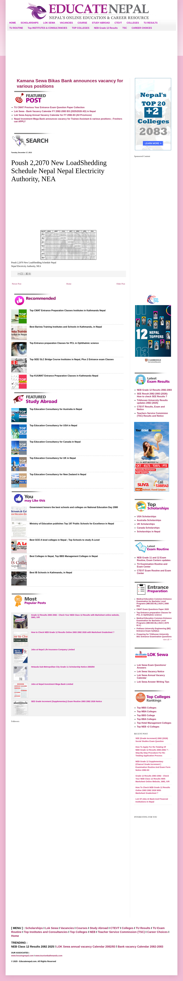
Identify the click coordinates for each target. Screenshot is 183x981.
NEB (93, 931)
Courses (81, 928)
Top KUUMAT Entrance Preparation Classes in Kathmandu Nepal (64, 376)
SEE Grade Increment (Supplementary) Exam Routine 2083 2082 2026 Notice (66, 701)
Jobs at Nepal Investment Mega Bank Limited (52, 684)
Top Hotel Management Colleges (154, 723)
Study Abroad (99, 928)
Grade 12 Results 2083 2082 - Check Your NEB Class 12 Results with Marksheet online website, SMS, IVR (75, 616)
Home (68, 284)
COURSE (82, 23)
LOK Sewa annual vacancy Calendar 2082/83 (85, 946)
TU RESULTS (150, 23)
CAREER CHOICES (142, 28)
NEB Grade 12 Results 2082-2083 (154, 390)
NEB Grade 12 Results (106, 28)
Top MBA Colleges (146, 711)
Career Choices (157, 931)
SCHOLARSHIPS (29, 23)
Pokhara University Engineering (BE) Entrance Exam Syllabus (154, 629)
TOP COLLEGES (80, 28)
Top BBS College (146, 715)
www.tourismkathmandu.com (48, 956)
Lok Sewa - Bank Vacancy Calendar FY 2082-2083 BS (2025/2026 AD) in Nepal (55, 111)
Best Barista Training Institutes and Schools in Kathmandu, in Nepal (66, 327)
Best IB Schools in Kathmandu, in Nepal (51, 572)
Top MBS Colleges (146, 708)
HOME (12, 23)
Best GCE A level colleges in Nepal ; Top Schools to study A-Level (65, 540)
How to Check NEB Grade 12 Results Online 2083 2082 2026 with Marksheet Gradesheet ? (72, 632)
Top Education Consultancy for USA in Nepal (53, 425)
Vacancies (67, 928)
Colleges (127, 928)
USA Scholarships (146, 516)
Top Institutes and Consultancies (46, 931)
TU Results (143, 928)
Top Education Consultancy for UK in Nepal (53, 458)
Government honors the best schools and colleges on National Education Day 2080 (74, 507)
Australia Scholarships (149, 520)
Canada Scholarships (148, 528)
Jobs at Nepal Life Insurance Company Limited (53, 649)
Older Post (120, 284)
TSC (124, 28)
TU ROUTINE (16, 28)
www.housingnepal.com (22, 956)
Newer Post (16, 284)
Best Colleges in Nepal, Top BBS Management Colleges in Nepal (64, 556)
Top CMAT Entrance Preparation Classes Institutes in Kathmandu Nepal (68, 310)
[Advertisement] (91, 54)
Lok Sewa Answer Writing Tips (153, 682)
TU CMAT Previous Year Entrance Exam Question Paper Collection (49, 107)
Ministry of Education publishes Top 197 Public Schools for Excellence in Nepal (72, 523)
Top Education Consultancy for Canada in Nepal (55, 442)
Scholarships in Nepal (148, 531)
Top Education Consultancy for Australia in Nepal (56, 409)
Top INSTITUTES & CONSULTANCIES (47, 28)
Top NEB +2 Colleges (148, 727)
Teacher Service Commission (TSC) (122, 931)
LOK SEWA (49, 23)
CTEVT (118, 23)
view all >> (167, 640)
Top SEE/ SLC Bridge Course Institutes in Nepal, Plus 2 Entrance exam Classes (72, 359)
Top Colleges (78, 931)
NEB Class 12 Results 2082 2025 (33, 946)
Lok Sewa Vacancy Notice (150, 671)
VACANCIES (66, 23)
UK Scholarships (146, 524)
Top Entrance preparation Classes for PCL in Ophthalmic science (64, 343)
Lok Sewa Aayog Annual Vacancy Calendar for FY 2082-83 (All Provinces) (53, 115)
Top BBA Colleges (146, 719)
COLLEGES (133, 23)
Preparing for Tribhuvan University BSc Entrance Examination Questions (154, 635)
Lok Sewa (51, 928)
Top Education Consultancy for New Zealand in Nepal (58, 474)
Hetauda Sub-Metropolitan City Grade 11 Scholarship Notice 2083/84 (63, 667)
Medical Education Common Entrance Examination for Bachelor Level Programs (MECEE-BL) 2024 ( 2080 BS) (154, 602)
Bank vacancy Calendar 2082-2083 (140, 946)
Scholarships (34, 928)
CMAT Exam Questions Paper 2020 (153, 609)
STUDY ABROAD (101, 23)
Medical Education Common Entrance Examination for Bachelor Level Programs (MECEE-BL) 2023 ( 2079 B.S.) (154, 621)
